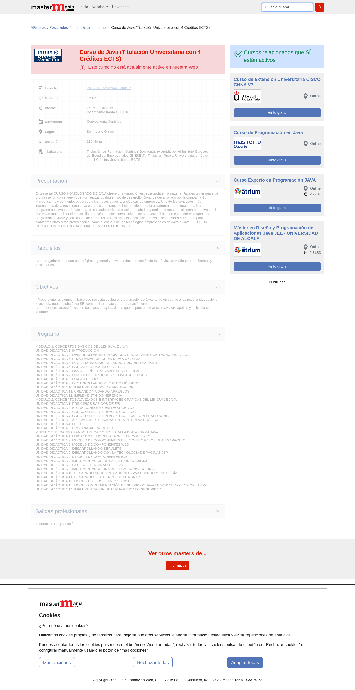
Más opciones (57, 662)
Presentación (51, 181)
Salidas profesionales (61, 511)
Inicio (84, 7)
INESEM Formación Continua (109, 88)
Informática (177, 565)
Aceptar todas (245, 662)
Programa (47, 334)
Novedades (121, 7)
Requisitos (48, 248)
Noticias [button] (99, 7)
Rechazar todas (153, 662)
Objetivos (47, 287)
